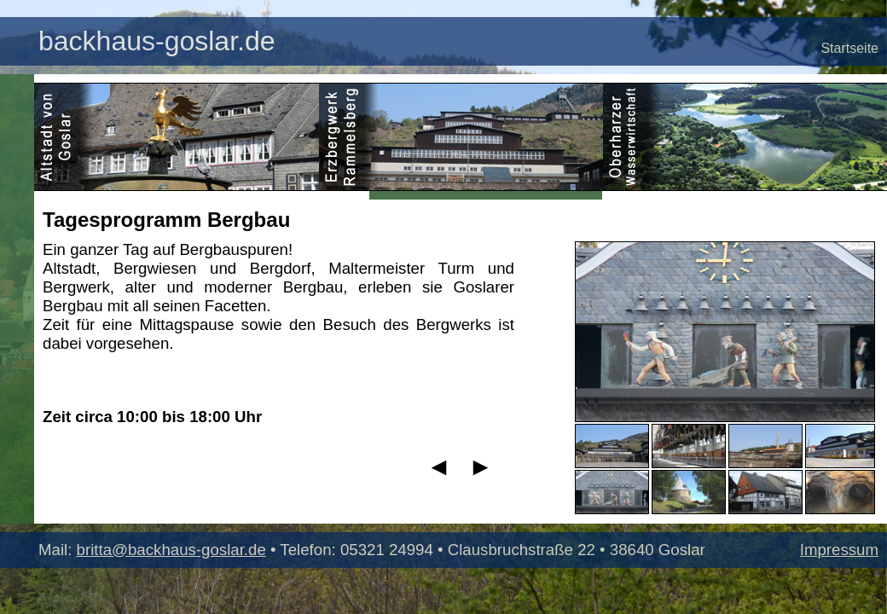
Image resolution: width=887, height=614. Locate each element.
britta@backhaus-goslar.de (171, 550)
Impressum (839, 550)
